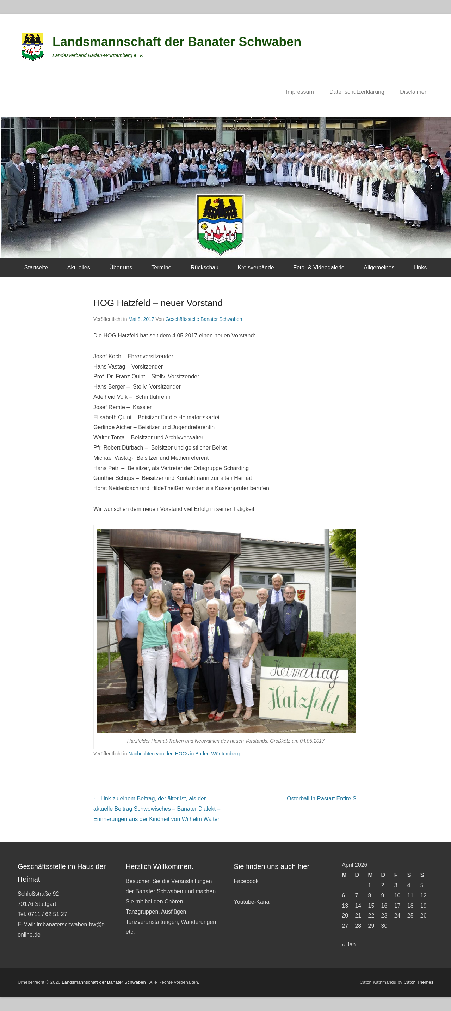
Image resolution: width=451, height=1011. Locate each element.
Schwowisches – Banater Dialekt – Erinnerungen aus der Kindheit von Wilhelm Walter (156, 809)
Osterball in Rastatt (322, 799)
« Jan (349, 945)
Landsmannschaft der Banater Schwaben (176, 42)
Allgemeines (379, 267)
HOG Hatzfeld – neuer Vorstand (158, 303)
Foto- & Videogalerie (319, 267)
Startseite (36, 267)
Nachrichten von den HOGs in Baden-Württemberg (184, 753)
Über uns (120, 267)
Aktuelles (78, 267)
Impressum (300, 92)
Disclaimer (413, 92)
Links (420, 267)
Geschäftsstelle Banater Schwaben (203, 319)
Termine (162, 267)
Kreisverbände (256, 267)
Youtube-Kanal (252, 902)
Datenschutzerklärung (356, 92)
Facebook (246, 881)
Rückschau (204, 267)
